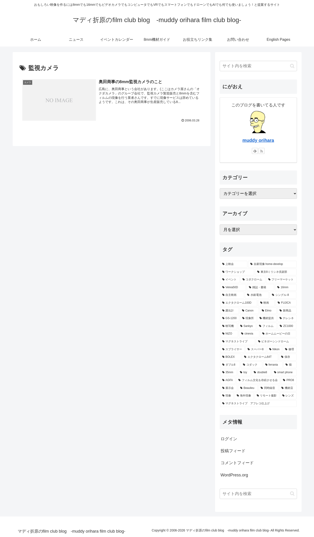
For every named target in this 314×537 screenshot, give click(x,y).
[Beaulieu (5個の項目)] (248, 388)
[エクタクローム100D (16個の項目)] (238, 302)
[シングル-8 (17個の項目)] (283, 295)
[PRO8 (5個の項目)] (288, 380)
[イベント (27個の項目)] (229, 279)
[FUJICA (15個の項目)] (286, 302)
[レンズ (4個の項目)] (288, 395)
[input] (258, 66)
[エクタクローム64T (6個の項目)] (260, 357)
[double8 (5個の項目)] (261, 372)
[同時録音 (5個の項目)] (268, 388)
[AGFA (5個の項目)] (227, 380)
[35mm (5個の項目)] (228, 372)
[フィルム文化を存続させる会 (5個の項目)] (258, 380)
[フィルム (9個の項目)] (267, 326)
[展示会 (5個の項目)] (228, 388)
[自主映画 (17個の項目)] (232, 295)
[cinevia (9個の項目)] (249, 333)
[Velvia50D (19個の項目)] (233, 287)
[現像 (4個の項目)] (227, 395)
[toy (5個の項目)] (244, 372)
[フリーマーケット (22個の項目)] (281, 279)
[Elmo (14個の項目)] (268, 310)
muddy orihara (258, 140)
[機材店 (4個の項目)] (287, 388)
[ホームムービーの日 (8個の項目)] (278, 333)
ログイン (229, 439)
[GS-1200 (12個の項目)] (229, 318)
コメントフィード (237, 463)
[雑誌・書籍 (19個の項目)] (260, 287)
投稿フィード (233, 451)
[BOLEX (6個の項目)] (230, 357)
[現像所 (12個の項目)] (248, 318)
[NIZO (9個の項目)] (229, 333)
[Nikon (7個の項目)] (274, 349)
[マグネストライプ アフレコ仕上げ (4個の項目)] (258, 403)
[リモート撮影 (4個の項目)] (267, 395)
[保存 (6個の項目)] (288, 357)
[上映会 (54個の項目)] (233, 264)
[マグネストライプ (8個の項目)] (237, 341)
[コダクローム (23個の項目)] (252, 279)
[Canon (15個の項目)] (249, 310)
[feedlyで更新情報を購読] (255, 151)
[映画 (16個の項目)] (266, 302)
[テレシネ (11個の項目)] (287, 318)
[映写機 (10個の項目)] (228, 326)
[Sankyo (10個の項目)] (247, 326)
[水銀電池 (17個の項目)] (257, 295)
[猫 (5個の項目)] (289, 364)
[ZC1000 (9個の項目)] (287, 326)
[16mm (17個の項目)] (285, 287)
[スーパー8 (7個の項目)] (255, 349)
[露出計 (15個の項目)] (229, 310)
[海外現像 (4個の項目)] (244, 395)
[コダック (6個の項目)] (251, 364)
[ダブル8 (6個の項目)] (230, 364)
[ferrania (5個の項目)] (273, 364)
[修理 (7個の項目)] (290, 349)
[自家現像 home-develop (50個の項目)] (272, 264)
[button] (292, 66)
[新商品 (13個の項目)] (286, 310)
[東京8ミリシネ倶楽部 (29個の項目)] (275, 272)
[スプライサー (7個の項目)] (232, 349)
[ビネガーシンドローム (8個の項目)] (276, 341)
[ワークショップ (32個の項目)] (237, 272)
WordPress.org (234, 475)
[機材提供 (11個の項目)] (267, 318)
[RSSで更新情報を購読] (262, 151)
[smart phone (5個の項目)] (284, 372)
